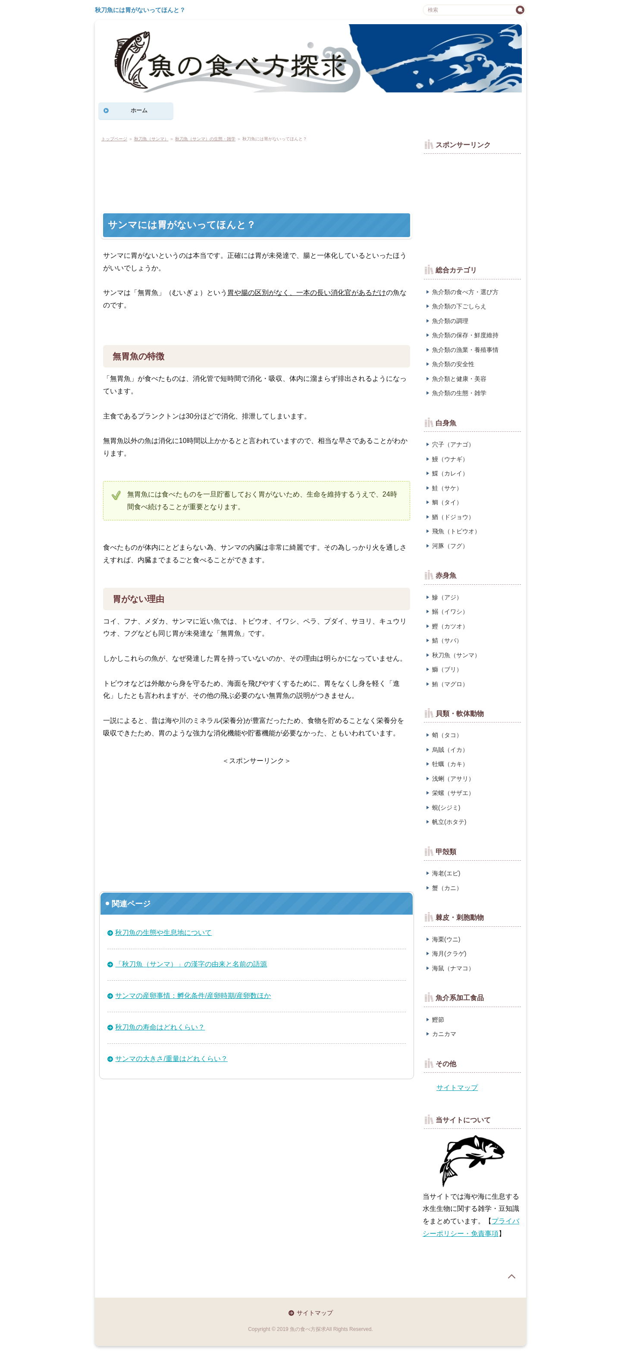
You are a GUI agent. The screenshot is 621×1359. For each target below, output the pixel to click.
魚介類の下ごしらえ (459, 306)
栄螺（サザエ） (453, 792)
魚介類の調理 (450, 320)
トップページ (114, 138)
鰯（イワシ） (450, 611)
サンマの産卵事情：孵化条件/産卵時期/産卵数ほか (193, 995)
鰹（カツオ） (450, 626)
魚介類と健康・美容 (459, 378)
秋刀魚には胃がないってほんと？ (140, 9)
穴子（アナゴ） (453, 444)
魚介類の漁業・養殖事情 (465, 349)
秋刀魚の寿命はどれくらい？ (160, 1027)
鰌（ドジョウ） (453, 516)
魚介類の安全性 (453, 364)
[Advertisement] (257, 174)
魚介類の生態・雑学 (459, 393)
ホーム (139, 110)
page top (511, 1276)
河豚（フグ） (450, 545)
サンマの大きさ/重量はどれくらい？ (171, 1058)
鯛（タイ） (447, 502)
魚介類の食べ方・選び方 (465, 291)
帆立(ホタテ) (449, 821)
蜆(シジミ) (446, 807)
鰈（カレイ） (450, 473)
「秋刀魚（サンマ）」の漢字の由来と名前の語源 (191, 964)
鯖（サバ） (447, 640)
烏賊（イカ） (450, 749)
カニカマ (444, 1033)
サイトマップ (457, 1087)
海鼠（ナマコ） (453, 968)
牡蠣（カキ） (450, 763)
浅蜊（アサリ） (453, 778)
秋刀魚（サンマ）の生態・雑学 (205, 138)
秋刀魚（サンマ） (151, 138)
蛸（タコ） (447, 735)
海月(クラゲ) (449, 953)
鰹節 (438, 1019)
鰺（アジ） (447, 597)
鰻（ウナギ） (450, 459)
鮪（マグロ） (450, 684)
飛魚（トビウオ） (456, 531)
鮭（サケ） (447, 488)
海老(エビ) (446, 873)
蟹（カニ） (447, 887)
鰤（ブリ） (447, 669)
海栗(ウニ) (446, 939)
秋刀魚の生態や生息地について (163, 932)
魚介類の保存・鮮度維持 (465, 335)
